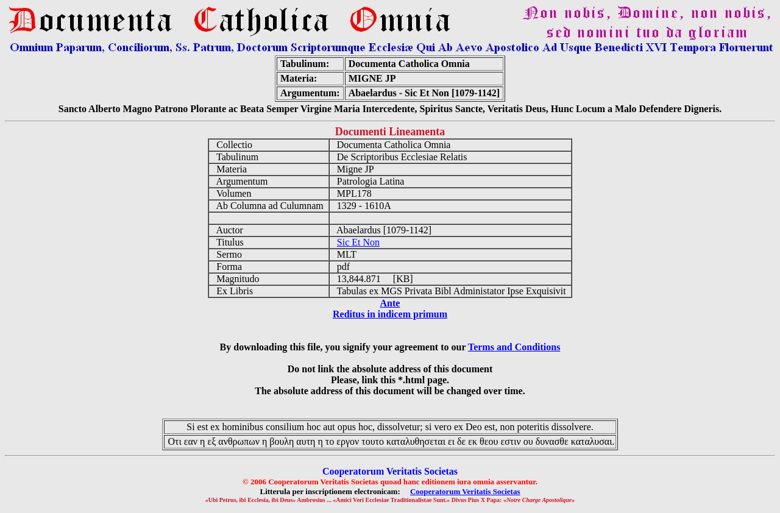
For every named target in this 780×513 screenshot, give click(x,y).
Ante (390, 303)
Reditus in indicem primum (390, 314)
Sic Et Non (358, 242)
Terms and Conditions (514, 347)
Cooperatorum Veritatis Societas (465, 491)
